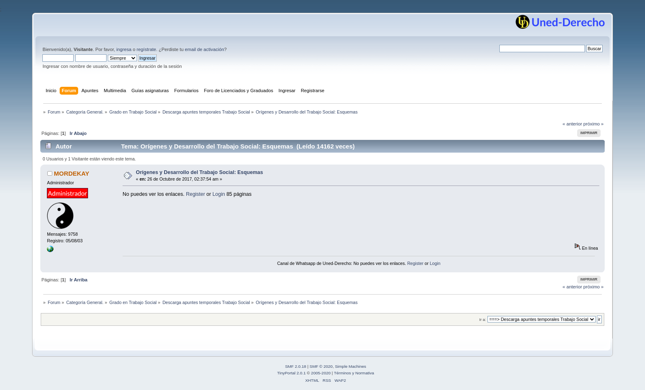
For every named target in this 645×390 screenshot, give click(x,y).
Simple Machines (350, 366)
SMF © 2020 (321, 366)
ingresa (124, 49)
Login (218, 194)
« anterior (572, 123)
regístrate (146, 49)
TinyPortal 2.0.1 (291, 373)
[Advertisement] (272, 224)
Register (195, 194)
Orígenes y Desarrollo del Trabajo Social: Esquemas (199, 172)
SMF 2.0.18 (295, 366)
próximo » (593, 123)
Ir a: (482, 319)
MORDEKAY (71, 173)
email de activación (204, 49)
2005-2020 (321, 373)
